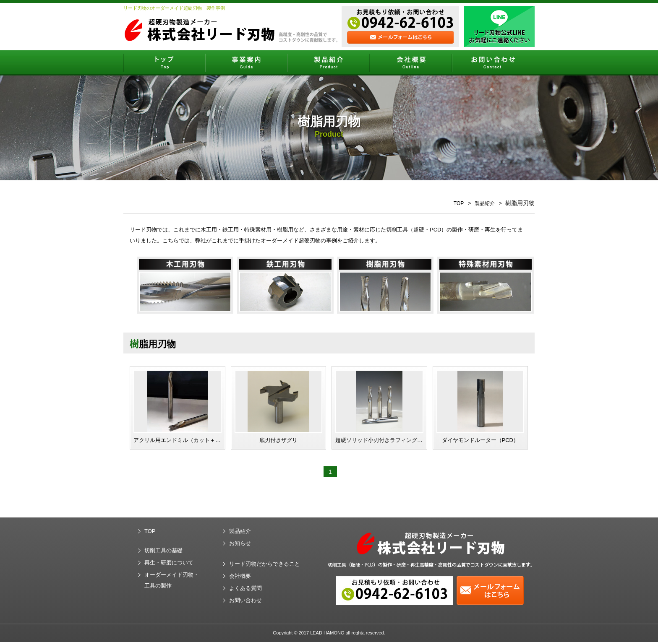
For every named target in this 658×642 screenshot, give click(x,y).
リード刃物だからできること (264, 564)
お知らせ (240, 543)
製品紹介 (485, 203)
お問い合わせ (245, 600)
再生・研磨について (168, 562)
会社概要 (240, 576)
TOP (459, 203)
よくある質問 (245, 588)
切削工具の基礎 (163, 550)
